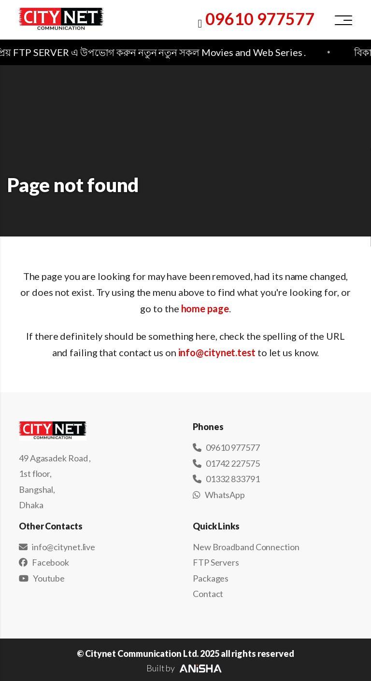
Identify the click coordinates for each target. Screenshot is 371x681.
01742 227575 (226, 463)
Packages (210, 578)
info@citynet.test (217, 352)
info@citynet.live (57, 547)
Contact (208, 593)
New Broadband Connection (246, 547)
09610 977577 (259, 18)
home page (205, 308)
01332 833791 (226, 478)
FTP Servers (216, 562)
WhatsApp (219, 494)
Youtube (42, 578)
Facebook (44, 562)
